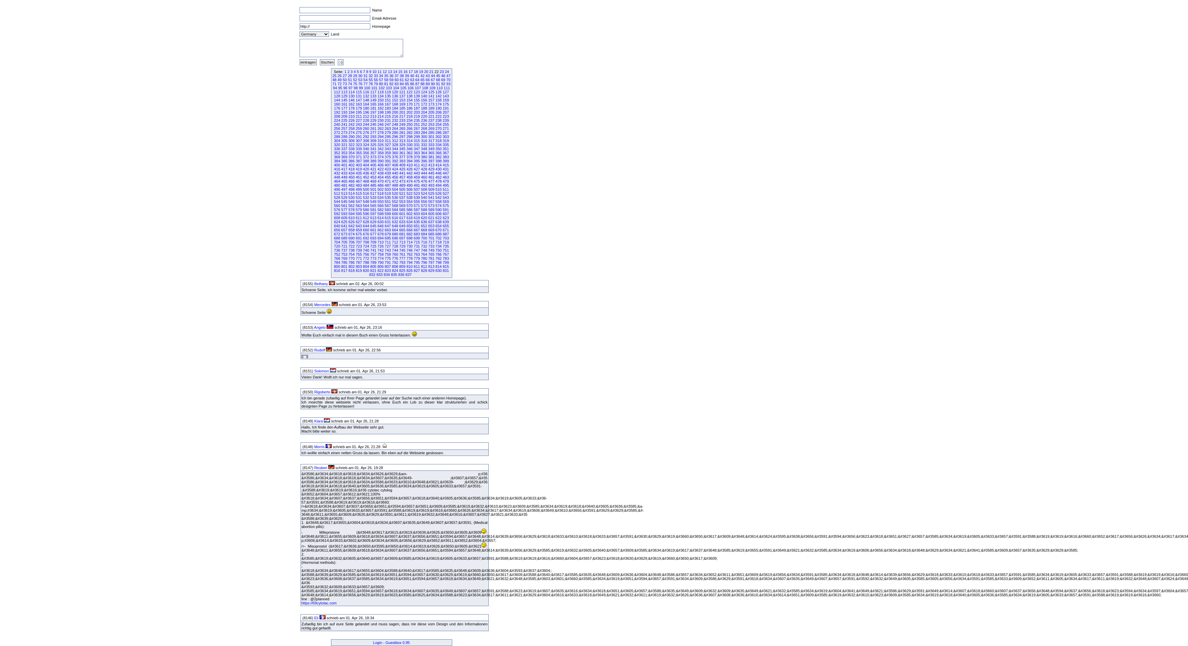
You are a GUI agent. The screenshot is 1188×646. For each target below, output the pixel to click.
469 (373, 181)
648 (395, 226)
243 (359, 124)
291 (359, 137)
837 (408, 275)
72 (339, 84)
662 (380, 230)
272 (337, 133)
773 (373, 258)
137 (402, 96)
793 (402, 262)
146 (352, 100)
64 (417, 80)
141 (431, 96)
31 (366, 76)
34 (381, 76)
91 (438, 84)
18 (416, 72)
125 (431, 92)
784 (337, 262)
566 (380, 206)
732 (424, 246)
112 (337, 92)
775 (388, 258)
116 (366, 92)
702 (439, 238)
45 (438, 76)
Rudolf (319, 350)
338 (352, 149)
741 (373, 250)
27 (345, 76)
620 (424, 218)
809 (402, 266)
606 (439, 214)
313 (402, 141)
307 (359, 141)
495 (446, 185)
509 (431, 189)
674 (352, 234)
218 (409, 116)
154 (409, 100)
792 (395, 262)
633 (402, 222)
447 (446, 173)
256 (337, 128)
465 (344, 181)
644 (366, 226)
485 (373, 185)
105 (403, 88)
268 (424, 128)
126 (439, 92)
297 (402, 137)
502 (380, 189)
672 (337, 234)
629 (373, 222)
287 (446, 133)
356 (366, 153)
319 (446, 141)
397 (431, 161)
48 (334, 80)
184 (395, 108)
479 (446, 181)
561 (344, 206)
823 (388, 271)
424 (395, 169)
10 (374, 72)
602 (409, 214)
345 (402, 149)
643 (359, 226)
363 (417, 153)
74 (350, 84)
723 (359, 246)
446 (439, 173)
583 (388, 210)
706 (352, 242)
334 (439, 145)
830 (439, 271)
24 (447, 72)
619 (417, 218)
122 (409, 92)
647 (388, 226)
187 (417, 108)
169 (402, 104)
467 (359, 181)
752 (337, 254)
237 (431, 120)
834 (387, 275)
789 (373, 262)
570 (409, 206)
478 (439, 181)
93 (448, 84)
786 (352, 262)
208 (337, 116)
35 (386, 76)
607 (446, 214)
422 (380, 169)
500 (366, 189)
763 (417, 254)
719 (446, 242)
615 (388, 218)
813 (431, 266)
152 (395, 100)
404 (366, 165)
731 (417, 246)
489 (402, 185)
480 (337, 185)
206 (439, 112)
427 (417, 169)
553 (402, 202)
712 (395, 242)
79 (376, 84)
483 (359, 185)
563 (359, 206)
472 (395, 181)
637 (431, 222)
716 (424, 242)
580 (366, 210)
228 (366, 120)
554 (409, 202)
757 (373, 254)
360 (395, 153)
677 (373, 234)
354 (352, 153)
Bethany (321, 284)
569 (402, 206)
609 (344, 218)
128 (337, 96)
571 (417, 206)
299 (417, 137)
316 (424, 141)
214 (380, 116)
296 (395, 137)
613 (373, 218)
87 (417, 84)
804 (366, 266)
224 (337, 120)
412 (424, 165)
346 (409, 149)
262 (380, 128)
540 (424, 197)
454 (380, 177)
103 (389, 88)
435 (359, 173)
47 (448, 76)
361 (402, 153)
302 (439, 137)
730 (409, 246)
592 (337, 214)
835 (394, 275)
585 (402, 210)
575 (446, 206)
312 (395, 141)
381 (431, 157)
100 (367, 88)
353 (344, 153)
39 (407, 76)
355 (359, 153)
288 (337, 137)
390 (380, 161)
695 (388, 238)
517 (373, 193)
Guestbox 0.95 (398, 643)
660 (366, 230)
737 (344, 250)
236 (424, 120)
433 (344, 173)
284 (424, 133)
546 (352, 202)
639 (446, 222)
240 (337, 124)
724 (366, 246)
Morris (319, 447)
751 (446, 250)
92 (443, 84)
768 (337, 258)
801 (344, 266)
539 (417, 197)
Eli (316, 618)
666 (409, 230)
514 (352, 193)
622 (439, 218)
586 (409, 210)
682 (409, 234)
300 (424, 137)
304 (337, 141)
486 (380, 185)
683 (417, 234)
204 (424, 112)
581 (373, 210)
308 (366, 141)
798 (439, 262)
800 (337, 266)
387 (359, 161)
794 (409, 262)
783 (446, 258)
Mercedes (322, 305)
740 (366, 250)
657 (344, 230)
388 (366, 161)
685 (431, 234)
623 (446, 218)
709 (373, 242)
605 (431, 214)
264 (395, 128)
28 (350, 76)
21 (432, 72)
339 (359, 149)
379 (417, 157)
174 (439, 104)
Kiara (318, 421)
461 (431, 177)
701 (431, 238)
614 (380, 218)
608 (337, 218)
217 (402, 116)
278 (380, 133)
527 (446, 193)
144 (337, 100)
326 (380, 145)
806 (380, 266)
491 (417, 185)
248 (395, 124)
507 (417, 189)
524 (424, 193)
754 (352, 254)
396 (424, 161)
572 (424, 206)
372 (366, 157)
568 (395, 206)
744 (395, 250)
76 (360, 84)
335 (446, 145)
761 (402, 254)
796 (424, 262)
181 (373, 108)
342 (380, 149)
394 (409, 161)
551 (388, 202)
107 (418, 88)
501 (373, 189)
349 (431, 149)
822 (380, 271)
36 (391, 76)
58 (386, 80)
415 (446, 165)
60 (397, 80)
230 (380, 120)
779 (417, 258)
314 (409, 141)
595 (359, 214)
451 (359, 177)
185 (402, 108)
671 (446, 230)
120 (395, 92)
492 (424, 185)
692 (366, 238)
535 (388, 197)
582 (380, 210)
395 (417, 161)
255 (446, 124)
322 (352, 145)
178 (352, 108)
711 (388, 242)
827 (417, 271)
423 (388, 169)
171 (417, 104)
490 (409, 185)
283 (417, 133)
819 (359, 271)
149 (373, 100)
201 (402, 112)
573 (431, 206)
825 (402, 271)
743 (388, 250)
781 (431, 258)
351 (446, 149)
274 (352, 133)
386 (352, 161)
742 (380, 250)
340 (366, 149)
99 (361, 88)
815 (446, 266)
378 (409, 157)
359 (388, 153)
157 (431, 100)
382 (439, 157)
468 (366, 181)
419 (359, 169)
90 (433, 84)
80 (381, 84)
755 (359, 254)
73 (345, 84)
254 (439, 124)
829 (431, 271)
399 (446, 161)
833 (379, 275)
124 (424, 92)
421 (373, 169)
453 (373, 177)
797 (431, 262)
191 (446, 108)
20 (426, 72)
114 (352, 92)
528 (337, 197)
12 (385, 72)
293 (373, 137)
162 (352, 104)
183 (388, 108)
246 (380, 124)
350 (439, 149)
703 (446, 238)
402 (352, 165)
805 (373, 266)
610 (352, 218)
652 (424, 226)
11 (379, 72)
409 (402, 165)
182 (380, 108)
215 (388, 116)
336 (337, 149)
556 (424, 202)
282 (409, 133)
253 (431, 124)
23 (442, 72)
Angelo (320, 327)
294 (380, 137)
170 (409, 104)
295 (388, 137)
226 (352, 120)
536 (395, 197)
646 (380, 226)
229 (373, 120)
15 (400, 72)
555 (417, 202)
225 (344, 120)
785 (344, 262)
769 (344, 258)
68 (438, 80)
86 (412, 84)
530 (352, 197)
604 (424, 214)
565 (373, 206)
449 (344, 177)
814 (439, 266)
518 (380, 193)
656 (337, 230)
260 (366, 128)
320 (337, 145)
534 (380, 197)
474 (409, 181)
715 (417, 242)
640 (337, 226)
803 (359, 266)
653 (431, 226)
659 (359, 230)
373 (373, 157)
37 (397, 76)
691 (359, 238)
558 (439, 202)
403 (359, 165)
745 (402, 250)
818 (352, 271)
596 (366, 214)
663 (388, 230)
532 (366, 197)
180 (366, 108)
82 (391, 84)
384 (337, 161)
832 (372, 275)
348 (424, 149)
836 (401, 275)
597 (373, 214)
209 (344, 116)
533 (373, 197)
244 (366, 124)
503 (388, 189)
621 (431, 218)
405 (373, 165)
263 (388, 128)
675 (359, 234)
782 (439, 258)
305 (344, 141)
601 (402, 214)
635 (417, 222)
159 (446, 100)
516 (366, 193)
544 (337, 202)
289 (344, 137)
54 (366, 80)
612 (366, 218)
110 (440, 88)
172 (424, 104)
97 (351, 88)
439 (388, 173)
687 (446, 234)
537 (402, 197)
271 (446, 128)
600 (395, 214)
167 (388, 104)
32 (371, 76)
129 (344, 96)
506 (409, 189)
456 (395, 177)
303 (446, 137)
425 (402, 169)
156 (424, 100)
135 (388, 96)
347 (417, 149)
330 (409, 145)
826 (409, 271)
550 (380, 202)
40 (412, 76)
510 (439, 189)
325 (373, 145)
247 (388, 124)
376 (395, 157)
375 (388, 157)
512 (337, 193)
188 (424, 108)
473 (402, 181)
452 (366, 177)
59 (391, 80)
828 (424, 271)
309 (373, 141)
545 (344, 202)
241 (344, 124)
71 (334, 84)
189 (431, 108)
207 (446, 112)
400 (337, 165)
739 (359, 250)
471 (388, 181)
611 (359, 218)
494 (439, 185)
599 (388, 214)
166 (380, 104)
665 (402, 230)
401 (344, 165)
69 (443, 80)
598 (380, 214)
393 (402, 161)
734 (439, 246)
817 (344, 271)
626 (352, 222)
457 (402, 177)
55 (371, 80)
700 (424, 238)
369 (344, 157)
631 (388, 222)
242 (352, 124)
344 (395, 149)
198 (380, 112)
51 (350, 80)
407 (388, 165)
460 (424, 177)
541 (431, 197)
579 (359, 210)
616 (395, 218)
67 (433, 80)
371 (359, 157)
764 (424, 254)
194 (352, 112)
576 (337, 210)
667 (417, 230)
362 (409, 153)
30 (360, 76)
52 (355, 80)
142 (439, 96)
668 (424, 230)
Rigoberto (322, 392)
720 (337, 246)
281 (402, 133)
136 (395, 96)
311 (388, 141)
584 (395, 210)
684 (424, 234)
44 (433, 76)
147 (359, 100)
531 (359, 197)
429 (431, 169)
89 (428, 84)
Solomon (321, 371)
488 (395, 185)
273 (344, 133)
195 (359, 112)
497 (344, 189)
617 (402, 218)
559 (446, 202)
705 (344, 242)
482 (352, 185)
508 (424, 189)
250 (409, 124)
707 (359, 242)
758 (380, 254)
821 (373, 271)
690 (352, 238)
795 (417, 262)
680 (395, 234)
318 (439, 141)
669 (431, 230)
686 (439, 234)
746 (409, 250)
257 (344, 128)
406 (380, 165)
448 (337, 177)
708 (366, 242)
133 (373, 96)
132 (366, 96)
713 (402, 242)
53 (360, 80)
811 (417, 266)
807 (388, 266)
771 (359, 258)
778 (409, 258)
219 (417, 116)
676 (366, 234)
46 (443, 76)
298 (409, 137)
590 (439, 210)
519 (388, 193)
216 (395, 116)
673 (344, 234)
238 (439, 120)
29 (355, 76)
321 (344, 145)
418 (352, 169)
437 (373, 173)
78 (371, 84)
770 (352, 258)
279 (388, 133)
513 (344, 193)
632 (395, 222)
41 (417, 76)
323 (359, 145)
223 (446, 116)
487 (388, 185)
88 (422, 84)
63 (412, 80)
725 (373, 246)
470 (380, 181)
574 (439, 206)
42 (422, 76)
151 (388, 100)
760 (395, 254)
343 (388, 149)
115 (359, 92)
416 (337, 169)
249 (402, 124)
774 (380, 258)
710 (380, 242)
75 (355, 84)
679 (388, 234)
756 (366, 254)
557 (431, 202)
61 (402, 80)
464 (337, 181)
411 (417, 165)
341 (373, 149)
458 (409, 177)
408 (395, 165)
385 (344, 161)
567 (388, 206)
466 (352, 181)
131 (359, 96)
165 (373, 104)
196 (366, 112)
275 (359, 133)
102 (381, 88)
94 (335, 88)
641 (344, 226)
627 (359, 222)
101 (374, 88)
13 (390, 72)
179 (359, 108)
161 (344, 104)
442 (409, 173)
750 (439, 250)
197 (373, 112)
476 (424, 181)
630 (380, 222)
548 (366, 202)
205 (431, 112)
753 (344, 254)
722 (352, 246)
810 (409, 266)
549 (373, 202)
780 (424, 258)
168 (395, 104)
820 (366, 271)
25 (334, 76)
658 (352, 230)
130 (352, 96)
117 (373, 92)
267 (417, 128)
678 (380, 234)
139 (417, 96)
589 (431, 210)
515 (359, 193)
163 (359, 104)
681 (402, 234)
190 (439, 108)
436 (366, 173)
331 (417, 145)
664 (395, 230)
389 (373, 161)
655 (446, 226)
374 (380, 157)
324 (366, 145)
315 (417, 141)
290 (352, 137)
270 (439, 128)
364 (424, 153)
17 (411, 72)
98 (356, 88)
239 (446, 120)
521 (402, 193)
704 (337, 242)
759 (388, 254)
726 (380, 246)
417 (344, 169)
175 (446, 104)
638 (439, 222)
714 (409, 242)
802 (352, 266)
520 (395, 193)
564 (366, 206)
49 (339, 80)
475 (417, 181)
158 (439, 100)
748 (424, 250)
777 (402, 258)
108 (425, 88)
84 (402, 84)
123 (417, 92)
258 (352, 128)
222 (439, 116)
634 (409, 222)
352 (337, 153)
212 (366, 116)
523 (417, 193)
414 (439, 165)
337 (344, 149)
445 (431, 173)
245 (373, 124)
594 (352, 214)
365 (431, 153)
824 (395, 271)
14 (395, 72)
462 (439, 177)
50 (345, 80)
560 (337, 206)
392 (395, 161)
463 (446, 177)
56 (376, 80)
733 (431, 246)
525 (431, 193)
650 (409, 226)
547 (359, 202)
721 (344, 246)
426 (409, 169)
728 (395, 246)
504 (395, 189)
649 (402, 226)
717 (431, 242)
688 (337, 238)
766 (439, 254)
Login (377, 643)
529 (344, 197)
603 (417, 214)
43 (428, 76)
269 (431, 128)
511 (446, 189)
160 (337, 104)
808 (395, 266)
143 (446, 96)
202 (409, 112)
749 (431, 250)
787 (359, 262)
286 (439, 133)
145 (344, 100)
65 (422, 80)
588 (424, 210)
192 (337, 112)
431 (446, 169)
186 (409, 108)
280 (395, 133)
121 (402, 92)
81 (386, 84)
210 (352, 116)
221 (431, 116)
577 (344, 210)
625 (344, 222)
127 (446, 92)
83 (397, 84)
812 (424, 266)
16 (405, 72)
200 (395, 112)
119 (388, 92)
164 (366, 104)
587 (417, 210)
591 (446, 210)
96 (345, 88)
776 (395, 258)
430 (439, 169)
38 (402, 76)
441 (402, 173)
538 (409, 197)
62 (407, 80)
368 (337, 157)
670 (439, 230)
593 (344, 214)
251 (417, 124)
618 (409, 218)
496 (337, 189)
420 (366, 169)
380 (424, 157)
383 (446, 157)
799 (446, 262)
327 (388, 145)
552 (395, 202)
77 (366, 84)
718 (439, 242)
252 (424, 124)
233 (402, 120)
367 (446, 153)
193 (344, 112)
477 (431, 181)
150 (380, 100)
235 (417, 120)
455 (388, 177)
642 (352, 226)
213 (373, 116)
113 (344, 92)
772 (366, 258)
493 (431, 185)
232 (395, 120)
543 (446, 197)
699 (417, 238)
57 (381, 80)
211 (359, 116)
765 (431, 254)
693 (373, 238)
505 (402, 189)
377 (402, 157)
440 (395, 173)
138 (409, 96)
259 (359, 128)
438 (380, 173)
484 (366, 185)
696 (395, 238)
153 (402, 100)
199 (388, 112)
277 (373, 133)
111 (447, 88)
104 (396, 88)
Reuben (320, 468)
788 (366, 262)
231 (388, 120)
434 (352, 173)
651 (417, 226)
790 (380, 262)
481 (344, 185)
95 (340, 88)
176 (337, 108)
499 (359, 189)
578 (352, 210)
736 (337, 250)
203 (417, 112)
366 (439, 153)
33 (376, 76)
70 (448, 80)
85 (407, 84)
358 (380, 153)
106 (411, 88)
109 (432, 88)
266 (409, 128)
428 (424, 169)
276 (366, 133)
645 (373, 226)
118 (380, 92)
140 (424, 96)
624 (337, 222)
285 (431, 133)
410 (409, 165)
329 (402, 145)
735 (446, 246)
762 (409, 254)
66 (428, 80)
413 (431, 165)
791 (388, 262)
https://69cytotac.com (320, 603)
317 (431, 141)
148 (366, 100)
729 (402, 246)
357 (373, 153)
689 (344, 238)
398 (439, 161)
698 (409, 238)
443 (417, 173)
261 (373, 128)
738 (352, 250)
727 (388, 246)
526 (439, 193)
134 (380, 96)
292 (366, 137)
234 (409, 120)
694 (380, 238)
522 (409, 193)
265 (402, 128)
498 (352, 189)
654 (439, 226)
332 (424, 145)
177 (344, 108)
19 (421, 72)
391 (388, 161)
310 (380, 141)
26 (339, 76)
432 (337, 173)
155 (417, 100)
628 (366, 222)
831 (446, 271)
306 (352, 141)
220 (424, 116)
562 (352, 206)
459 (417, 177)
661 (373, 230)
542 (439, 197)
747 (417, 250)
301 (431, 137)
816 (337, 271)
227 (359, 120)
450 (352, 177)
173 (431, 104)
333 (431, 145)
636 (424, 222)
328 (395, 145)
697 (402, 238)
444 (424, 173)
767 (446, 254)
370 (352, 157)
